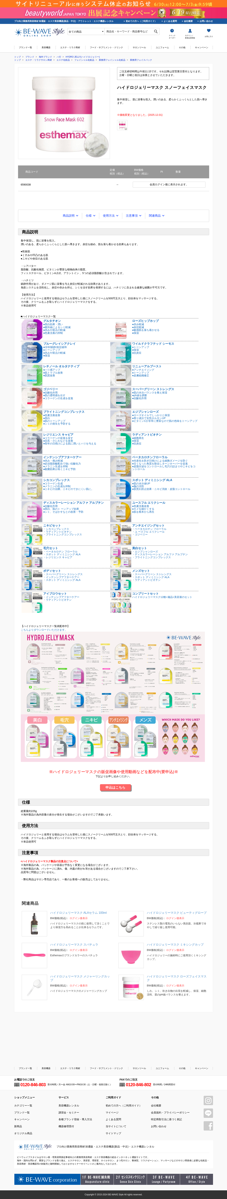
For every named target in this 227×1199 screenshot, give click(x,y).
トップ (17, 57)
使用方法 (109, 215)
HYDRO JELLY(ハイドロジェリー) (83, 57)
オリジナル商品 (23, 1133)
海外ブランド (45, 57)
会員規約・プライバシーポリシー (170, 1112)
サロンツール (139, 47)
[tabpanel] (64, 113)
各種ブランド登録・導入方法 (75, 1119)
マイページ (112, 1112)
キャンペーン (201, 47)
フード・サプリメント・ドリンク (106, 47)
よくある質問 (170, 21)
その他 (182, 47)
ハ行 (59, 57)
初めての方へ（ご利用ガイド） (141, 21)
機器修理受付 (66, 1126)
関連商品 (155, 215)
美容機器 (46, 47)
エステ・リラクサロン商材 (38, 60)
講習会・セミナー (69, 1112)
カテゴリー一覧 (23, 1105)
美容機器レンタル (69, 1105)
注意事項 (132, 215)
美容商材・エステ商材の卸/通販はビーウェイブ (39, 32)
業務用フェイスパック (141, 60)
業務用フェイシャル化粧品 (112, 60)
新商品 (18, 1126)
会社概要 (188, 21)
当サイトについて (116, 1126)
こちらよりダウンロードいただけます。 (113, 695)
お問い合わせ (206, 21)
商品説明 (69, 215)
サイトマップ (113, 1133)
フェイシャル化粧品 (84, 60)
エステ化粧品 (63, 60)
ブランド (29, 57)
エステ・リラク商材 (70, 47)
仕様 (89, 215)
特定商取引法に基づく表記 (166, 1119)
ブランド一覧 (25, 47)
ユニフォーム (162, 47)
